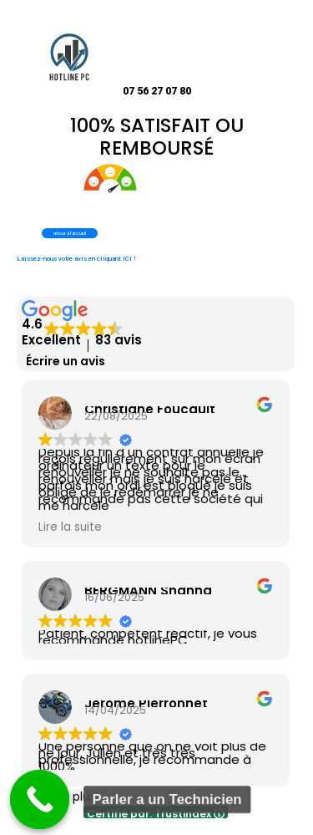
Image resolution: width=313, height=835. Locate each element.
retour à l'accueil (69, 233)
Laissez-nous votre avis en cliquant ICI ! (76, 258)
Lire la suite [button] (70, 527)
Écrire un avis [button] (65, 361)
